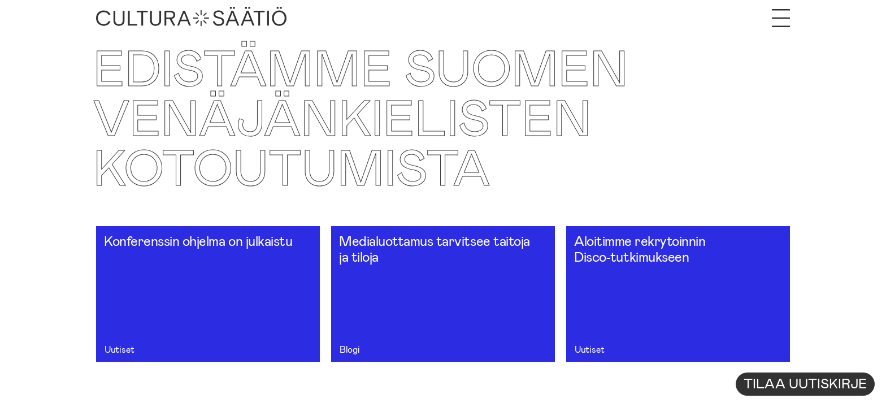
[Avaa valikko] (780, 18)
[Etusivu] (191, 18)
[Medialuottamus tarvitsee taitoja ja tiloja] (443, 294)
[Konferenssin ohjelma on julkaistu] (208, 294)
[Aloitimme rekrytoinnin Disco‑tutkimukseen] (678, 294)
